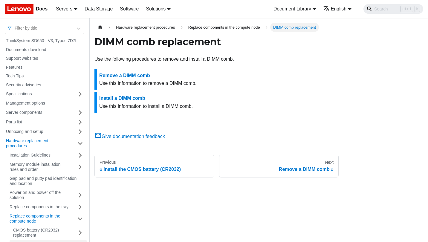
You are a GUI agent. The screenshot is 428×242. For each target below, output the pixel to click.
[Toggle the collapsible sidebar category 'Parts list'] (80, 122)
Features (14, 67)
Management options (25, 103)
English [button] (334, 8)
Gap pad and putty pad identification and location (43, 181)
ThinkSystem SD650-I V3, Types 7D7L (41, 40)
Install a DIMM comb (122, 98)
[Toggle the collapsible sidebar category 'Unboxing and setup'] (80, 132)
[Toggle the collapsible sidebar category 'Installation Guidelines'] (80, 155)
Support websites (22, 58)
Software (129, 8)
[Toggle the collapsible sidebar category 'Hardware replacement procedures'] (80, 144)
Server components (24, 112)
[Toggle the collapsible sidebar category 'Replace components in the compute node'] (80, 219)
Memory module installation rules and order (35, 167)
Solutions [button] (156, 8)
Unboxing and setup (24, 131)
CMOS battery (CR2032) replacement (36, 233)
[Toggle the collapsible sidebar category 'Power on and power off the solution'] (80, 195)
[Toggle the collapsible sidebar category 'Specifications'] (80, 94)
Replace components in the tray (39, 206)
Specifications (19, 93)
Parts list (14, 122)
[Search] (393, 9)
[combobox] (15, 28)
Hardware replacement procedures (27, 143)
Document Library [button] (292, 8)
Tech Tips (15, 75)
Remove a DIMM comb (124, 75)
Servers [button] (64, 8)
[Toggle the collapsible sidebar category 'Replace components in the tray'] (80, 207)
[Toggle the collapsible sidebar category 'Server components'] (80, 112)
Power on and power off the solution (35, 195)
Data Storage (99, 8)
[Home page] (100, 27)
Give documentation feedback (129, 136)
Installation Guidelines (30, 155)
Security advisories (23, 84)
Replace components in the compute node (35, 219)
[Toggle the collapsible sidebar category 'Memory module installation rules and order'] (80, 167)
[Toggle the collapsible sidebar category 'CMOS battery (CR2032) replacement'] (80, 233)
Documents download (26, 49)
